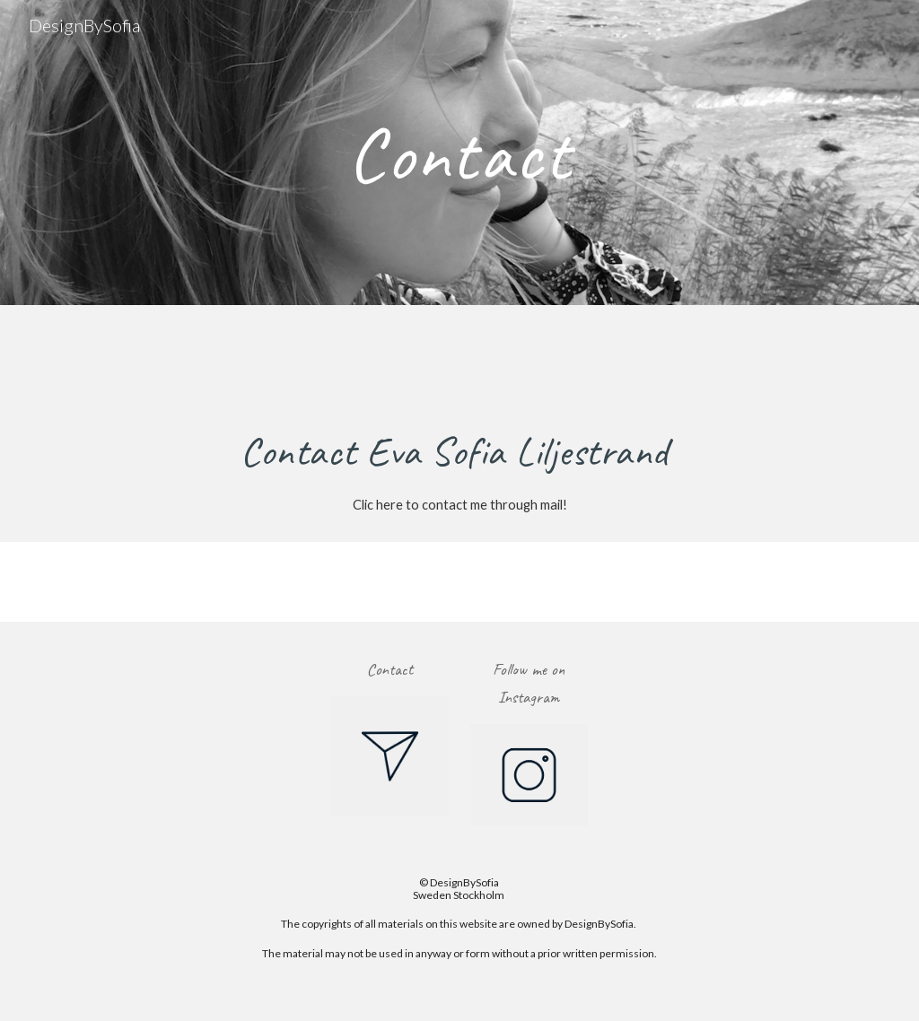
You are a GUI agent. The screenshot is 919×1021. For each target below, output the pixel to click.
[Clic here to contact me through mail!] (460, 504)
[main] (459, 152)
